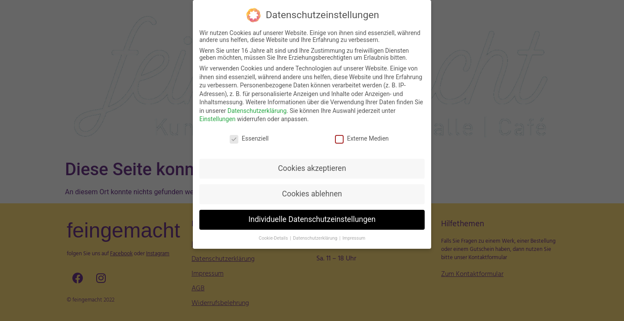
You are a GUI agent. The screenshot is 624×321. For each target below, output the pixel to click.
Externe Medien (362, 137)
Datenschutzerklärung (257, 109)
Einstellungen (217, 118)
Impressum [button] (353, 237)
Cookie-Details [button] (274, 237)
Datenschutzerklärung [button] (315, 237)
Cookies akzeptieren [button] (312, 167)
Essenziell (249, 137)
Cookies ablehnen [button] (312, 193)
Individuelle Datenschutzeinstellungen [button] (311, 218)
